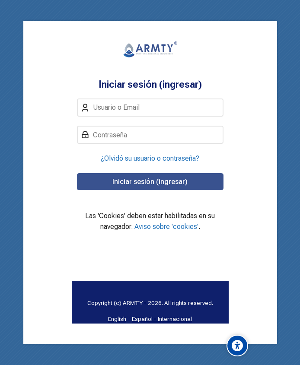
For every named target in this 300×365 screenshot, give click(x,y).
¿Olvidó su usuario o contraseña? (150, 158)
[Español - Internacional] (162, 319)
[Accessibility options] (237, 345)
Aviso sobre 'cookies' (166, 226)
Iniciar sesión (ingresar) (150, 182)
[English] (117, 319)
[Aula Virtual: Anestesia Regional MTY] (150, 49)
